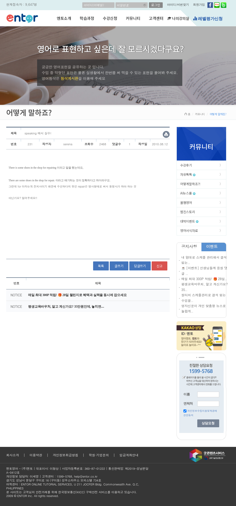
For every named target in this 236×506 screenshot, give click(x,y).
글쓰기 (119, 266)
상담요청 (208, 423)
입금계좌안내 (129, 455)
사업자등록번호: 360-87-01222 (83, 468)
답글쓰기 (140, 266)
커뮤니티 (133, 18)
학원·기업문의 (99, 455)
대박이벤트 (189, 221)
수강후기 (186, 165)
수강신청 (110, 18)
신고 (159, 266)
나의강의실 (178, 18)
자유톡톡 (187, 174)
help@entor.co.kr (85, 476)
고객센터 (156, 18)
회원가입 (199, 4)
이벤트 (212, 246)
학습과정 (87, 18)
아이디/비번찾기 (178, 4)
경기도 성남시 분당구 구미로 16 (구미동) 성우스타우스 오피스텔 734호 (53, 480)
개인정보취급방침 (65, 455)
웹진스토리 (187, 211)
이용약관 (36, 455)
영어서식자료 (189, 230)
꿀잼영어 (186, 202)
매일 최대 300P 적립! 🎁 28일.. (204, 278)
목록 (101, 266)
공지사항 (189, 246)
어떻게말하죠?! (190, 184)
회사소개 (12, 455)
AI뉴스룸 (187, 193)
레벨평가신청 (208, 18)
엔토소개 (64, 18)
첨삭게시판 (69, 78)
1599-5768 (64, 476)
